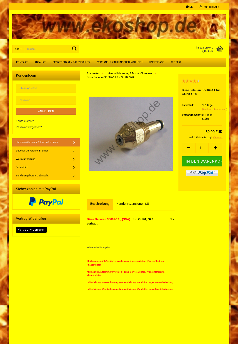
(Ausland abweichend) (214, 109)
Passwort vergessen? (29, 127)
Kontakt (22, 62)
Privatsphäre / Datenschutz (71, 62)
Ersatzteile (22, 167)
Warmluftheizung (25, 159)
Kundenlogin (209, 6)
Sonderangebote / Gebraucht (32, 175)
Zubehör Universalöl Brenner (32, 150)
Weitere (176, 62)
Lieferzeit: (188, 105)
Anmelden (46, 111)
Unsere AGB (156, 62)
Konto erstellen (25, 121)
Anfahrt (40, 62)
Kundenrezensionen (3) (132, 203)
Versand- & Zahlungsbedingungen (120, 62)
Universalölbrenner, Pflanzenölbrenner (37, 142)
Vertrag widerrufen (31, 229)
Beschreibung (100, 203)
